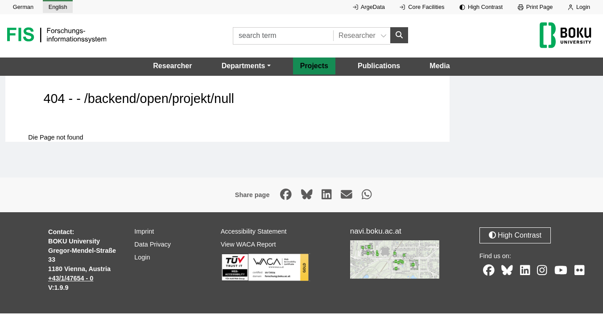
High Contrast (481, 7)
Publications (379, 66)
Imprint (144, 231)
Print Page (535, 7)
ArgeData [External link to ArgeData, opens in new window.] (369, 7)
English (58, 7)
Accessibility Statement (254, 231)
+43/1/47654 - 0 (70, 278)
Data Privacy (152, 244)
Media (440, 66)
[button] (246, 66)
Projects (314, 66)
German (23, 7)
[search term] (283, 36)
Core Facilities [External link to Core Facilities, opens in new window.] (422, 7)
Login (579, 7)
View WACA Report (248, 244)
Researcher (172, 66)
